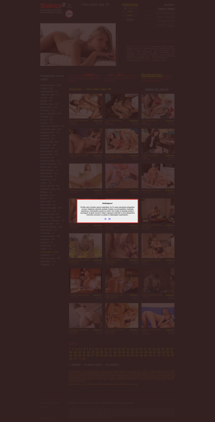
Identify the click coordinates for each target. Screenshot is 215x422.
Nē (109, 219)
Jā (105, 219)
